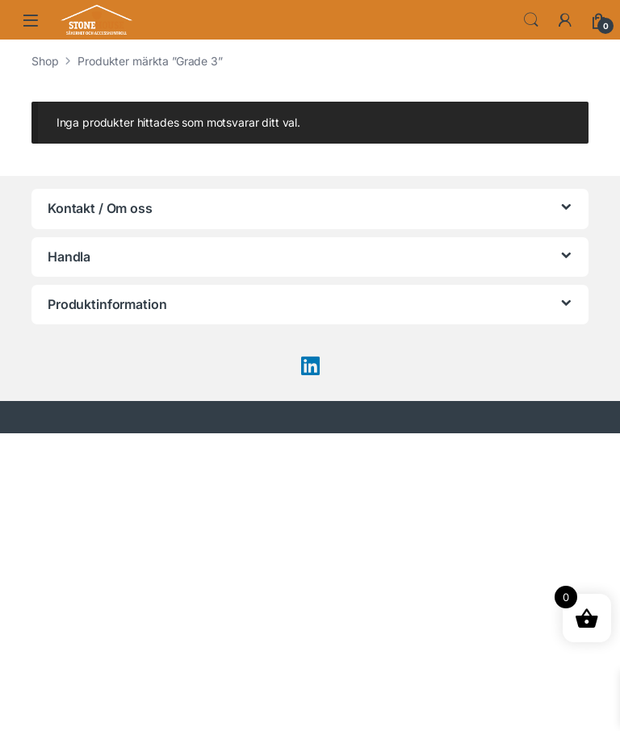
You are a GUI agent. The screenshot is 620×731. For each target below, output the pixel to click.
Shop (44, 61)
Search (531, 20)
